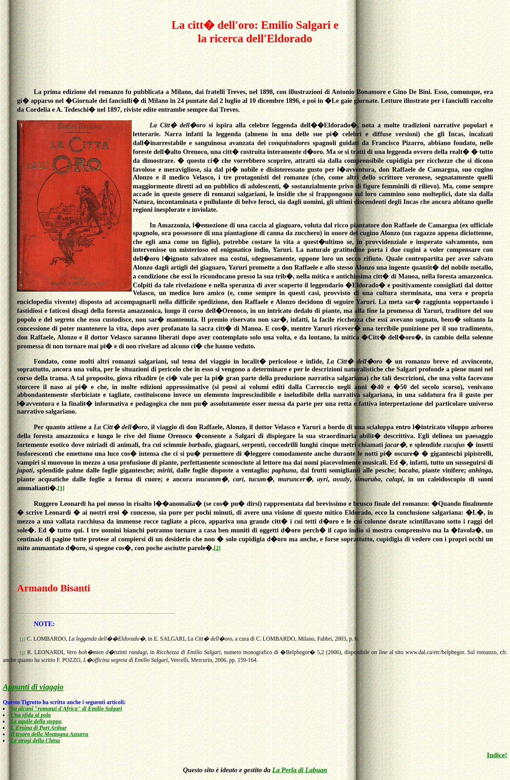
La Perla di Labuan (299, 770)
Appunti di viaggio (33, 686)
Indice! (497, 755)
